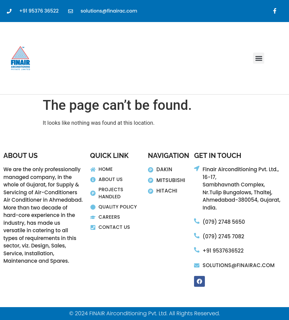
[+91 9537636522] (196, 250)
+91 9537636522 (223, 250)
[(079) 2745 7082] (196, 235)
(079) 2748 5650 (224, 221)
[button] (258, 58)
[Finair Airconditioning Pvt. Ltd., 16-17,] (196, 168)
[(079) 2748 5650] (196, 221)
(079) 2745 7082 (223, 236)
